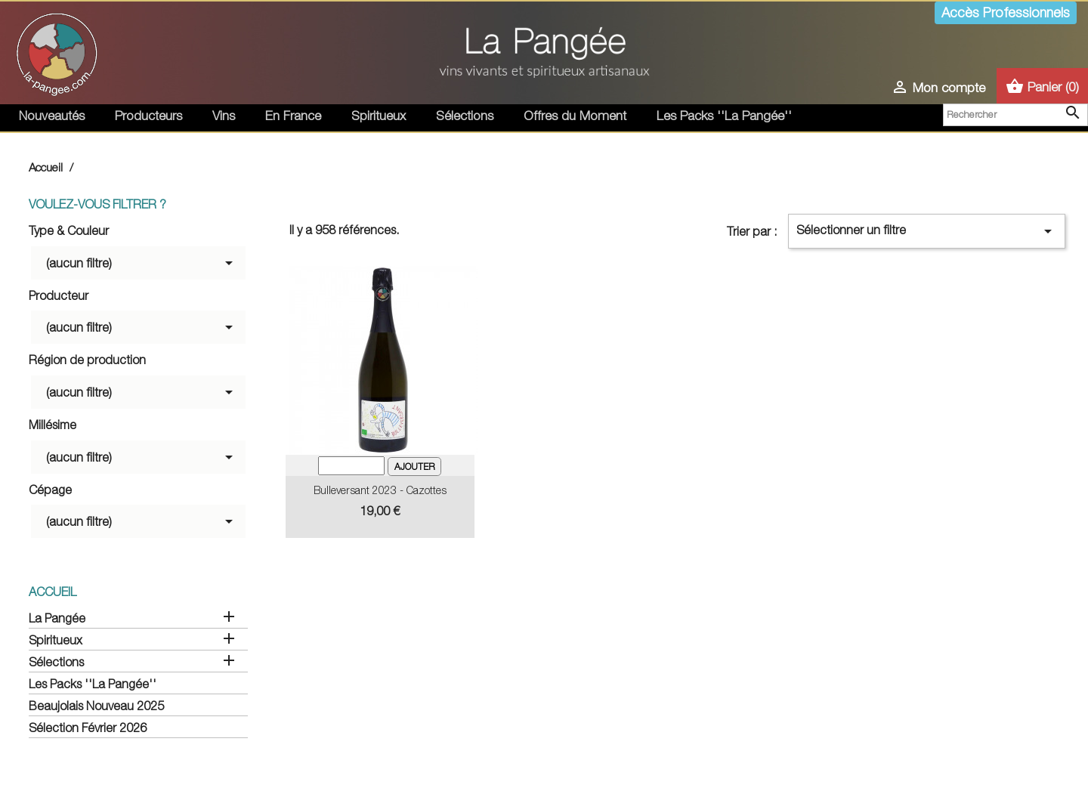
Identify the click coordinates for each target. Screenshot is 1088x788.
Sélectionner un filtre (926, 231)
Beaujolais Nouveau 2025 (96, 705)
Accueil (52, 591)
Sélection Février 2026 (88, 727)
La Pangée (57, 618)
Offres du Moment (575, 115)
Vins (223, 115)
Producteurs (148, 115)
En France (293, 115)
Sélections (464, 115)
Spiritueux (378, 115)
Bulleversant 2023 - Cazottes (380, 490)
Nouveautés (52, 115)
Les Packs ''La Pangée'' (724, 115)
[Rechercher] (1015, 115)
